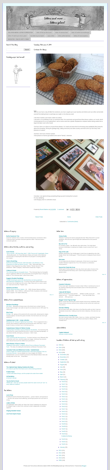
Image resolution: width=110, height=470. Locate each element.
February (62, 379)
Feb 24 (64, 391)
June (61, 369)
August (62, 364)
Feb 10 (64, 421)
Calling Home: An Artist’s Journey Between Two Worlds (21, 329)
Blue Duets (9, 312)
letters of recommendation (81, 36)
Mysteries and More (12, 287)
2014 (60, 352)
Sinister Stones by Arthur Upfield (15, 289)
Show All (51, 294)
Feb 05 (64, 431)
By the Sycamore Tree (12, 236)
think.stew (62, 259)
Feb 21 (64, 399)
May (61, 372)
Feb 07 (64, 429)
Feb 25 (64, 389)
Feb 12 (64, 416)
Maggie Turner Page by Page (67, 300)
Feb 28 (64, 381)
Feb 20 (64, 401)
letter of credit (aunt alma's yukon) (17, 36)
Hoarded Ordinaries (64, 284)
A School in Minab (11, 378)
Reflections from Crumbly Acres (68, 315)
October (62, 359)
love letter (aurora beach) (37, 36)
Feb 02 (64, 441)
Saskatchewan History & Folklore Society (18, 328)
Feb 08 (64, 426)
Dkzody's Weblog (64, 307)
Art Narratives (10, 376)
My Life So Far (63, 244)
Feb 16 (64, 411)
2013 (60, 450)
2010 (60, 458)
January (62, 447)
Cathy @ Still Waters (65, 292)
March (62, 377)
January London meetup (65, 334)
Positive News (10, 372)
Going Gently (63, 236)
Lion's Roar (9, 395)
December (63, 354)
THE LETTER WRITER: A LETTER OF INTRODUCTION (20, 32)
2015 (60, 350)
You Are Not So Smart (12, 381)
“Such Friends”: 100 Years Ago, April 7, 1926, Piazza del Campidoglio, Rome (27, 253)
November (63, 357)
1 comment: (60, 209)
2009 (60, 460)
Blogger (84, 466)
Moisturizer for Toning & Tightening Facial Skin (19, 322)
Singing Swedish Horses (13, 411)
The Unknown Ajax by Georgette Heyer (17, 272)
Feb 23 (64, 394)
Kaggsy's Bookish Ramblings (14, 278)
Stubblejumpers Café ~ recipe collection (17, 320)
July (61, 367)
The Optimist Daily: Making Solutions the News (19, 367)
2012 (60, 453)
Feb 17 (64, 409)
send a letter (51, 36)
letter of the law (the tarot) (44, 32)
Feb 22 (64, 396)
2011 (60, 455)
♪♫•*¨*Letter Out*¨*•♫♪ (38, 12)
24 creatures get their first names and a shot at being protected (23, 368)
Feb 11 (64, 419)
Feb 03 (64, 439)
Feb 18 (64, 406)
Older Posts (98, 217)
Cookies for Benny (40, 49)
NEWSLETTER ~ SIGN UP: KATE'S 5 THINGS (18, 39)
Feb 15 (64, 414)
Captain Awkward (64, 332)
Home (69, 217)
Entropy (8, 314)
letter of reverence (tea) (61, 32)
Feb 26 (64, 386)
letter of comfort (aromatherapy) (80, 32)
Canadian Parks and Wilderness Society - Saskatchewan (22, 350)
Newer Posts (39, 217)
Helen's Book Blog (11, 261)
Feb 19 (64, 404)
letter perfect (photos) (64, 36)
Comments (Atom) (72, 221)
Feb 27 (64, 384)
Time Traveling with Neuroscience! (16, 337)
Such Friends (10, 252)
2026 (60, 345)
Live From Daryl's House (13, 414)
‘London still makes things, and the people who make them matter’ (24, 373)
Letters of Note (10, 403)
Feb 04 (64, 434)
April (61, 374)
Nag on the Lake (63, 252)
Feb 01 (64, 444)
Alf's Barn (9, 306)
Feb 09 (64, 424)
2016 (60, 347)
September (63, 362)
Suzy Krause (10, 336)
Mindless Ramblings (12, 304)
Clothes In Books (11, 270)
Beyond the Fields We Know (67, 267)
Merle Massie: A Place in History (15, 343)
